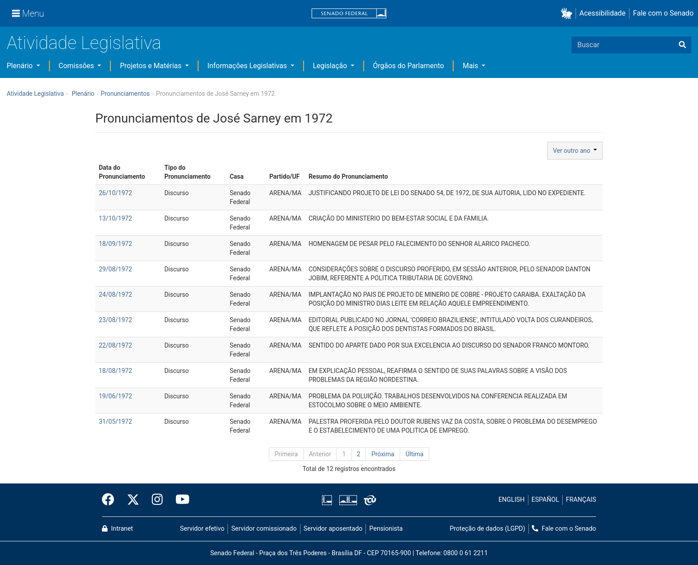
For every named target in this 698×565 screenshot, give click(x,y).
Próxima (382, 454)
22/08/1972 (115, 345)
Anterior (320, 454)
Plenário (20, 65)
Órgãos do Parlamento (408, 65)
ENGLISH (512, 500)
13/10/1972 (115, 218)
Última (414, 454)
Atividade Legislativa (84, 43)
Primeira (286, 454)
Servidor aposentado (333, 528)
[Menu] (28, 13)
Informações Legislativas (248, 65)
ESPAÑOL (545, 500)
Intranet (117, 528)
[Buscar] (682, 45)
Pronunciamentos (125, 93)
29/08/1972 (115, 269)
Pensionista (386, 528)
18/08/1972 (115, 370)
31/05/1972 (115, 421)
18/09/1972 (115, 243)
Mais (471, 65)
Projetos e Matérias (151, 65)
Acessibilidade (603, 13)
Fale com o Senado (663, 13)
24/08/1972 (115, 294)
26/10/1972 (115, 193)
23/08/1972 (115, 319)
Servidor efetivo (202, 528)
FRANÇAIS (581, 500)
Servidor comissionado (264, 528)
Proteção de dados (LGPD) (487, 528)
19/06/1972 (115, 396)
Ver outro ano (575, 150)
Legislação (331, 65)
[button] (568, 14)
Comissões (77, 65)
